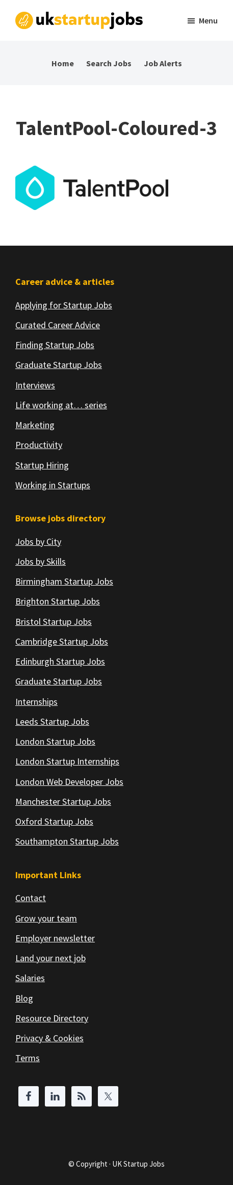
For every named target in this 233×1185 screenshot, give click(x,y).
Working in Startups (52, 485)
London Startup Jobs (55, 741)
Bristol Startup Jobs (53, 621)
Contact (30, 898)
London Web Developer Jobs (69, 781)
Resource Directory (51, 1018)
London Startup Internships (67, 761)
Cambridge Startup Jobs (61, 641)
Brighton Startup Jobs (57, 601)
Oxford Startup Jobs (54, 821)
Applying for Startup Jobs (63, 305)
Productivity (38, 445)
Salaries (30, 978)
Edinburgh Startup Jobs (60, 661)
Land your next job (50, 958)
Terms (27, 1058)
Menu (208, 20)
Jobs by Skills (40, 561)
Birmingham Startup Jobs (64, 581)
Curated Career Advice (57, 325)
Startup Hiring (42, 465)
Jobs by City (38, 541)
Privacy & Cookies (49, 1038)
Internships (36, 701)
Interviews (35, 385)
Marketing (35, 425)
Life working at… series (61, 405)
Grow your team (46, 918)
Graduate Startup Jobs (58, 365)
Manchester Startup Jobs (63, 801)
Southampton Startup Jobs (67, 841)
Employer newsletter (55, 938)
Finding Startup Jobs (54, 345)
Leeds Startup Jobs (52, 721)
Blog (24, 998)
